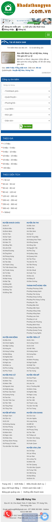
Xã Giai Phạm (31, 378)
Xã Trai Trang (31, 408)
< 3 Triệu (6, 144)
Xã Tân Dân (7, 262)
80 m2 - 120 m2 (9, 192)
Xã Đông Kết (7, 284)
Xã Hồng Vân (31, 245)
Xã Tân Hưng (31, 371)
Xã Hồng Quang (32, 242)
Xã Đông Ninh (7, 287)
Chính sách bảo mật (32, 488)
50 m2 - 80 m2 (9, 188)
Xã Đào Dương (32, 281)
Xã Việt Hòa (7, 276)
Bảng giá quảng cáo (11, 492)
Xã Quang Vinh (32, 256)
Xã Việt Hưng (31, 473)
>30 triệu (6, 168)
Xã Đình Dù (31, 478)
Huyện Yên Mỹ (33, 375)
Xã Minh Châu (32, 389)
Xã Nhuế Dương (8, 250)
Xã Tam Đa (6, 397)
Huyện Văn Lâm (34, 448)
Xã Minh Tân (7, 381)
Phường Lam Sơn (33, 316)
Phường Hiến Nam (33, 308)
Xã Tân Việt (31, 400)
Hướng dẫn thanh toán (33, 492)
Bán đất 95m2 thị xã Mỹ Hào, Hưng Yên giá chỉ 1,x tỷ (32, 54)
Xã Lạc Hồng (31, 453)
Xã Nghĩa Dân (7, 357)
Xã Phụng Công (32, 429)
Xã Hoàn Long (32, 381)
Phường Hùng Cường (34, 297)
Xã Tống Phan (8, 406)
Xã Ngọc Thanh (8, 359)
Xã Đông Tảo (7, 289)
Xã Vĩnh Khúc (31, 441)
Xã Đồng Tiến (7, 292)
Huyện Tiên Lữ (33, 337)
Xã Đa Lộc (30, 276)
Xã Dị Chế (30, 346)
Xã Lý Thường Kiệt (33, 386)
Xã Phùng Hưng (8, 256)
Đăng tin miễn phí (13, 27)
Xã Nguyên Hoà (8, 386)
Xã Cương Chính (32, 343)
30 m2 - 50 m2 (9, 184)
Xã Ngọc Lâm (7, 435)
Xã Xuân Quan (32, 443)
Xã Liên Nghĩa (32, 418)
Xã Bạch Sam (7, 416)
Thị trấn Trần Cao (9, 400)
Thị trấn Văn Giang (33, 438)
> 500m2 (6, 212)
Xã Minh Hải (31, 462)
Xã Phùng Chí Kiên (9, 443)
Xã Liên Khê (7, 248)
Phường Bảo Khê (33, 305)
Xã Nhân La (7, 365)
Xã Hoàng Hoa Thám (34, 239)
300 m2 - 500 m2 (10, 208)
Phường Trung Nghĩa (34, 333)
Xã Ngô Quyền (32, 362)
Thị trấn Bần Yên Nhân (10, 446)
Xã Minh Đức (7, 432)
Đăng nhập (9, 29)
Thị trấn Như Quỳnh (34, 467)
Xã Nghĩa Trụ (31, 427)
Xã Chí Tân (7, 234)
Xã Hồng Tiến (7, 245)
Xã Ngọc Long (32, 394)
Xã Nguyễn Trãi (32, 248)
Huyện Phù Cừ (9, 375)
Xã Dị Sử (6, 421)
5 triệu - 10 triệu (9, 152)
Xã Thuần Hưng (8, 270)
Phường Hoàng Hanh (34, 291)
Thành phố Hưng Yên (36, 286)
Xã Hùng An (7, 348)
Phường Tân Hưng (33, 294)
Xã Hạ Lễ (30, 234)
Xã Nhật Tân (31, 365)
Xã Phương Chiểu (33, 368)
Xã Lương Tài (31, 459)
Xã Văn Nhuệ (31, 270)
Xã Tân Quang (32, 464)
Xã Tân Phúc (31, 259)
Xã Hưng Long (8, 429)
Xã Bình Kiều (7, 228)
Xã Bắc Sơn (31, 225)
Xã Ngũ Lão (7, 362)
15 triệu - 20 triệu (10, 160)
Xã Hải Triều (31, 348)
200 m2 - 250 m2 (10, 200)
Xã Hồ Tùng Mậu (32, 237)
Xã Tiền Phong (32, 264)
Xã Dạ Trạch (7, 237)
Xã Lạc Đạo (31, 456)
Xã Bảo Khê (7, 340)
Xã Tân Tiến (31, 432)
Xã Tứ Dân (6, 273)
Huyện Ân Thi (33, 223)
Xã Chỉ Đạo (31, 451)
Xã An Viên (30, 340)
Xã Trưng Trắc (32, 470)
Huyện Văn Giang (35, 413)
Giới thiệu (18, 484)
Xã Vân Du (30, 267)
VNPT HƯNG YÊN (35, 518)
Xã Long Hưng (32, 421)
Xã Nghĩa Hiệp (32, 392)
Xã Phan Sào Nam (9, 392)
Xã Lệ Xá (30, 357)
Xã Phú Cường (8, 368)
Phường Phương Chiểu (35, 288)
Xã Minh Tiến (7, 383)
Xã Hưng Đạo (31, 354)
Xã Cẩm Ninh (31, 231)
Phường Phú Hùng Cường (36, 299)
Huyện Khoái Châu (11, 223)
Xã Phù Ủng (31, 250)
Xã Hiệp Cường (8, 346)
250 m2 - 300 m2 (10, 204)
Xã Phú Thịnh (7, 371)
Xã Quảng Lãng (32, 253)
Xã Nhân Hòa (7, 438)
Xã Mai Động (7, 354)
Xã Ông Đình (7, 253)
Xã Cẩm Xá (7, 418)
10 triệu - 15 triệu (10, 156)
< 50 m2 (6, 180)
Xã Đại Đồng (31, 476)
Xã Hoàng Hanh (32, 351)
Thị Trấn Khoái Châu (10, 267)
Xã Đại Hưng (7, 278)
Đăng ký (22, 29)
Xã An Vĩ (6, 225)
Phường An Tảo (32, 302)
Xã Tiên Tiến (7, 403)
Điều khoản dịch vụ (35, 484)
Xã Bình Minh (7, 231)
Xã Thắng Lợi (31, 435)
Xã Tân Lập (31, 397)
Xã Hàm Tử (7, 242)
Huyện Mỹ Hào (9, 413)
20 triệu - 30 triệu (10, 164)
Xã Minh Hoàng (8, 378)
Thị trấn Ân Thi (32, 262)
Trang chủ (6, 484)
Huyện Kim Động (10, 337)
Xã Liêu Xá (30, 383)
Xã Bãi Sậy (30, 228)
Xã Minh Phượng (32, 359)
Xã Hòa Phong (8, 427)
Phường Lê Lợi (32, 319)
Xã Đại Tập (6, 281)
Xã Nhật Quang (8, 389)
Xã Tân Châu (7, 259)
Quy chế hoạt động (10, 488)
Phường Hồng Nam (33, 313)
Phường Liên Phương (34, 322)
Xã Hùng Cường (8, 351)
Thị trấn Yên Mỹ (32, 406)
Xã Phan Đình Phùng (10, 441)
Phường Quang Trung (34, 330)
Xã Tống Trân (7, 408)
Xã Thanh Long (32, 403)
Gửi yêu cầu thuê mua (35, 27)
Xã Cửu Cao (31, 416)
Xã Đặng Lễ (31, 278)
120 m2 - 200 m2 (10, 196)
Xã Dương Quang (9, 424)
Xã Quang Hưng (8, 394)
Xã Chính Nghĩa (8, 343)
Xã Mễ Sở (30, 424)
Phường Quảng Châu (34, 327)
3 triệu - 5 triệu (9, 148)
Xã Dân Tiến (7, 239)
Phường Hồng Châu (34, 311)
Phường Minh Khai (33, 324)
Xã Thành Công (8, 264)
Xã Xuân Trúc (31, 273)
